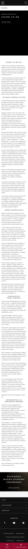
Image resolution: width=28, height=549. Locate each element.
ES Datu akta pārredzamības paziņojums (15, 537)
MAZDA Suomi (20, 540)
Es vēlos (3, 499)
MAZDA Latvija (10, 540)
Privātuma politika (20, 533)
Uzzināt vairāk (6, 22)
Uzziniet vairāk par (6, 505)
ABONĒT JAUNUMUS (14, 487)
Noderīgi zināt (5, 510)
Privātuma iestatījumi (8, 533)
